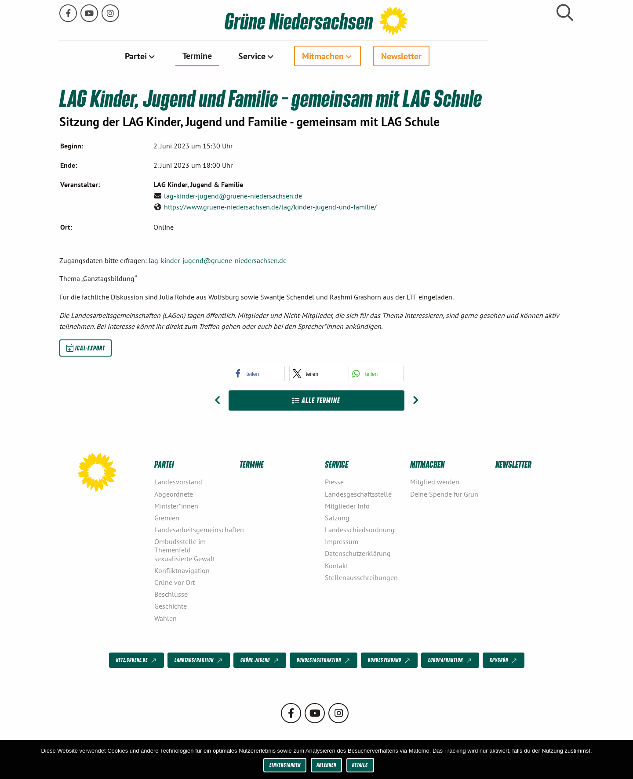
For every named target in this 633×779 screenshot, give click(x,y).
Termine (240, 55)
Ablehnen (326, 765)
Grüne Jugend (260, 660)
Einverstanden (285, 765)
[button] (257, 373)
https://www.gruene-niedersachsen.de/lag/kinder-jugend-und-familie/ (270, 206)
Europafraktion (450, 660)
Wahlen (165, 617)
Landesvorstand (178, 481)
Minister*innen (176, 505)
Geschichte (170, 606)
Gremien (166, 517)
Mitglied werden (434, 481)
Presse (334, 481)
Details (360, 765)
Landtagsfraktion (199, 660)
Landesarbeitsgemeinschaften (193, 529)
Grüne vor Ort (174, 581)
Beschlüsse (171, 593)
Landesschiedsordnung (360, 529)
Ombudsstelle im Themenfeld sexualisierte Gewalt (184, 549)
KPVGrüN (504, 660)
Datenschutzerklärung (358, 553)
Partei (178, 55)
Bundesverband (389, 660)
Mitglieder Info (347, 505)
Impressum (341, 541)
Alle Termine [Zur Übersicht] (316, 400)
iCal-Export (85, 347)
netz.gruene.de (137, 660)
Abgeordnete (173, 493)
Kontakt (336, 565)
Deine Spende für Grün (444, 493)
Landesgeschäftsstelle (358, 493)
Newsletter (444, 55)
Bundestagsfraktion (324, 660)
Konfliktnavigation (182, 570)
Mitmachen (365, 55)
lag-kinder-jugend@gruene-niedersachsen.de (233, 195)
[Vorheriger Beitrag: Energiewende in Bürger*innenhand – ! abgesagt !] (217, 400)
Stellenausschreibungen (361, 577)
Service (294, 55)
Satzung (337, 517)
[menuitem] (183, 56)
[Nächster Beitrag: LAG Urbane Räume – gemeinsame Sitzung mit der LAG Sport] (415, 400)
